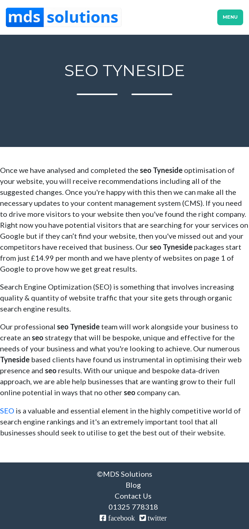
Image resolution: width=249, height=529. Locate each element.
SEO (7, 410)
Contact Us (133, 495)
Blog (133, 484)
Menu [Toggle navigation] (230, 17)
